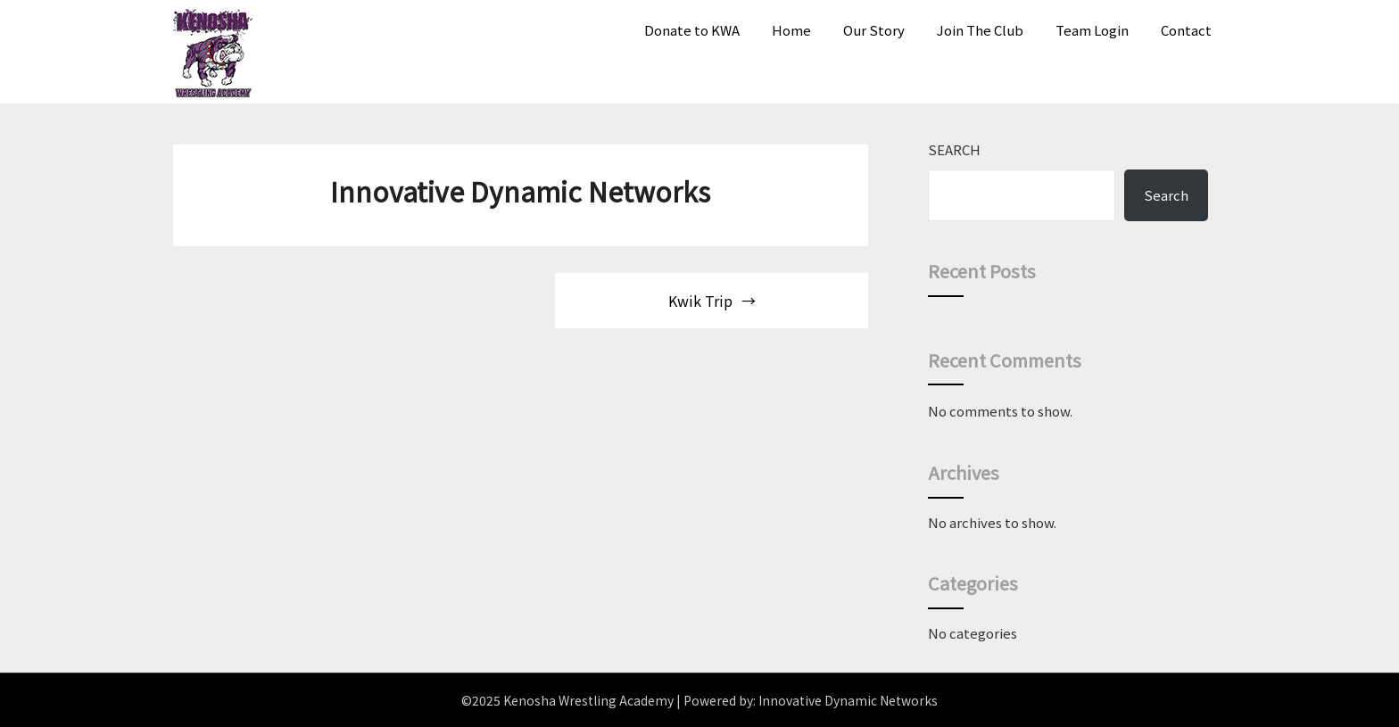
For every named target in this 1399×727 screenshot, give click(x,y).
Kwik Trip (700, 300)
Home (791, 30)
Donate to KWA (692, 30)
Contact (1186, 30)
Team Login (1092, 30)
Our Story (874, 30)
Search (954, 149)
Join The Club (980, 30)
